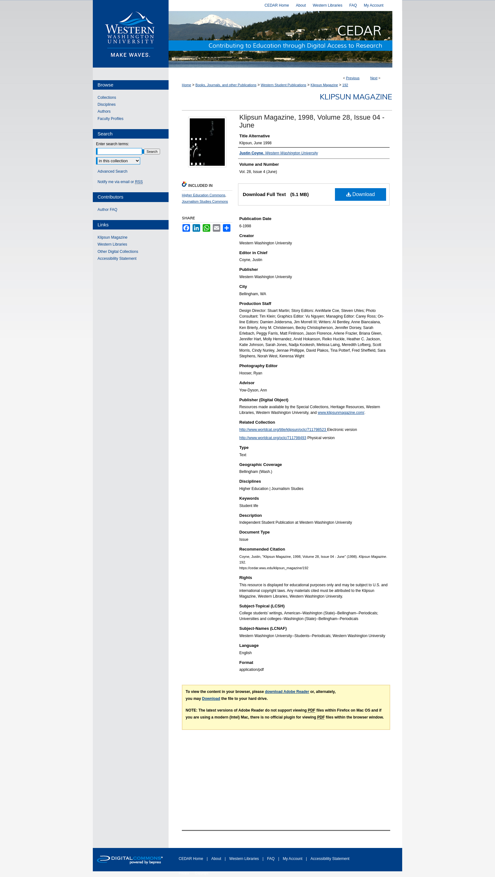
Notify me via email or (120, 182)
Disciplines (107, 104)
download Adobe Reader (287, 691)
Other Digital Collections (118, 251)
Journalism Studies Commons (205, 201)
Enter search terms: (112, 144)
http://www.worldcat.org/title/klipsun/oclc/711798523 (283, 429)
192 (345, 85)
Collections (107, 97)
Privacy (184, 873)
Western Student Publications (283, 85)
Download (360, 194)
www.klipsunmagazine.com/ (341, 412)
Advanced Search (113, 171)
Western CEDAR (285, 39)
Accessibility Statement (117, 258)
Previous (353, 78)
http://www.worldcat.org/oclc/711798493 (272, 438)
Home (186, 85)
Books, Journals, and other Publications (225, 85)
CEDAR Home (191, 858)
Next (374, 78)
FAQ (271, 858)
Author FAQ (107, 209)
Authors (104, 111)
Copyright (202, 873)
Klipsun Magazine (324, 85)
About (216, 858)
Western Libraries (112, 244)
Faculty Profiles (110, 118)
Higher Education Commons (203, 195)
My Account (293, 858)
